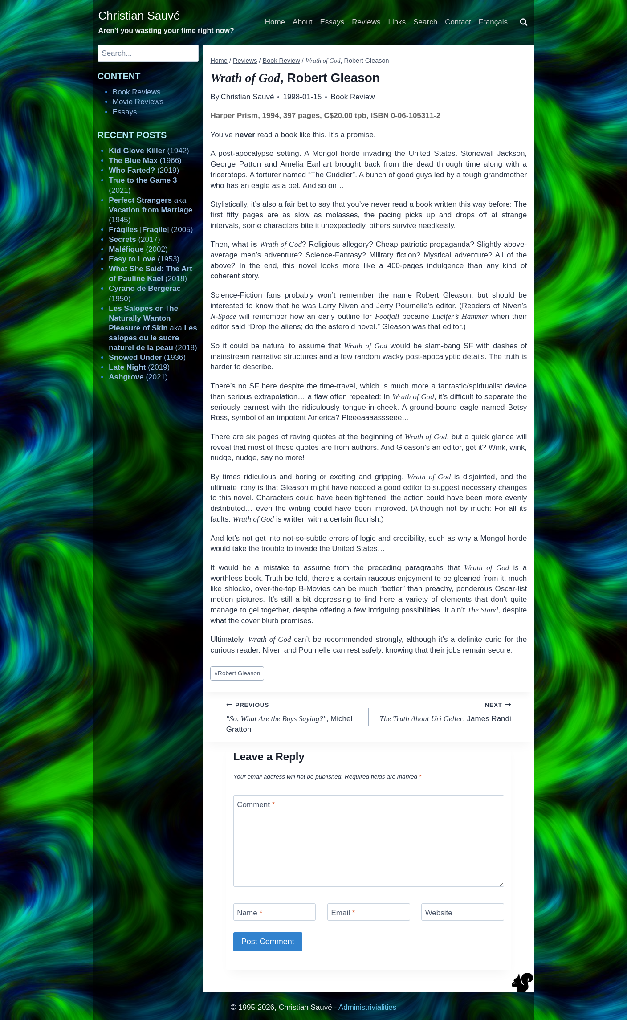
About (302, 22)
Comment (256, 804)
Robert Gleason (238, 673)
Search (425, 22)
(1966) (145, 160)
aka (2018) (153, 328)
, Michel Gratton (293, 716)
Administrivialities (367, 1007)
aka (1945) (150, 210)
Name (249, 913)
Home (275, 22)
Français (493, 22)
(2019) (144, 170)
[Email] (368, 912)
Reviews (366, 22)
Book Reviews (137, 92)
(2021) (138, 377)
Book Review (352, 97)
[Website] (462, 912)
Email (343, 913)
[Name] (274, 912)
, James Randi (443, 711)
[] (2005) (151, 229)
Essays (332, 22)
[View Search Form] (524, 22)
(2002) (138, 249)
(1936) (147, 357)
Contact (458, 22)
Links (397, 22)
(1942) (149, 151)
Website (438, 913)
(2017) (134, 239)
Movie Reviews (138, 102)
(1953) (144, 259)
